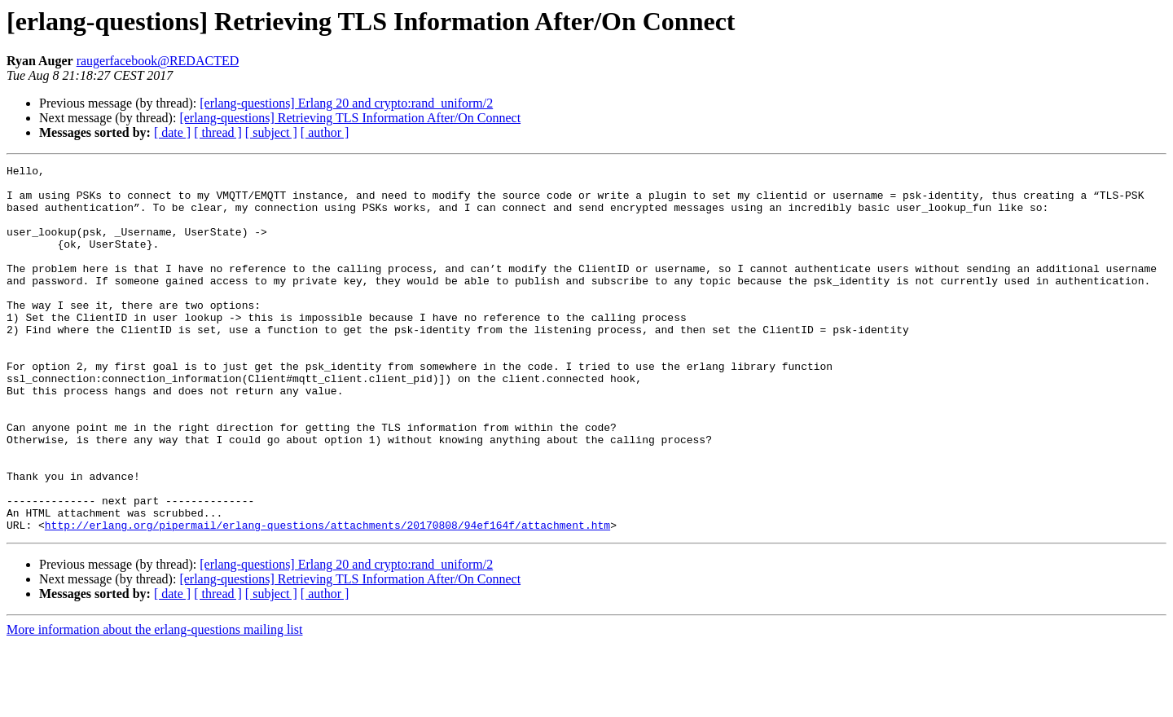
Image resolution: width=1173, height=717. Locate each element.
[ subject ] (271, 132)
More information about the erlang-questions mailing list (154, 703)
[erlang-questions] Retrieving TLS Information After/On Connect (350, 118)
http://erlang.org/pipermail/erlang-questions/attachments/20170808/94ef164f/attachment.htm (327, 598)
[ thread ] (218, 132)
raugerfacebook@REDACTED (158, 61)
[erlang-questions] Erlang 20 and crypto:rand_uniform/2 (346, 103)
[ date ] (172, 132)
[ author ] (325, 132)
